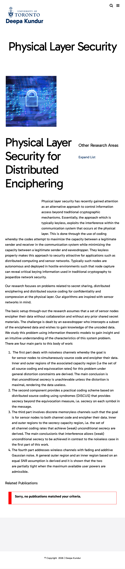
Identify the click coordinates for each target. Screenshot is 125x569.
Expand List (86, 157)
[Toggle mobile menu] (118, 5)
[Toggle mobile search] (111, 5)
